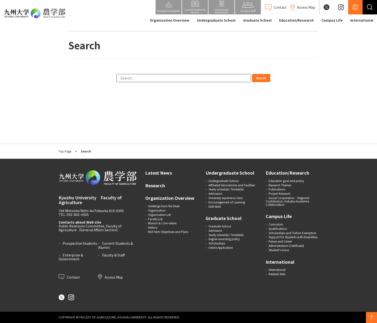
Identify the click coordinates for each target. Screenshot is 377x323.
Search (261, 78)
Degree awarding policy (224, 239)
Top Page (65, 151)
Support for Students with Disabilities (293, 237)
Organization (157, 210)
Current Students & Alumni (115, 245)
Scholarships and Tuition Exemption (292, 233)
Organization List (159, 215)
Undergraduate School (216, 20)
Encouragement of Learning (226, 202)
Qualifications (278, 228)
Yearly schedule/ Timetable (226, 189)
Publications (277, 189)
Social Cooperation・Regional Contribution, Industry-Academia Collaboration (287, 201)
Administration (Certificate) (286, 246)
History (152, 227)
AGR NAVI (214, 206)
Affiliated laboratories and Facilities (231, 185)
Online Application (220, 247)
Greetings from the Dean (164, 206)
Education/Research (296, 20)
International (361, 20)
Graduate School (257, 20)
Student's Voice (279, 250)
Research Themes (280, 185)
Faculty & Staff (113, 255)
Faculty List (155, 219)
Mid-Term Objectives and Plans (168, 232)
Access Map (110, 276)
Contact (69, 276)
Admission (215, 193)
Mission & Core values (162, 223)
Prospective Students (80, 243)
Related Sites (277, 274)
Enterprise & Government (71, 257)
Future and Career (280, 241)
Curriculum (276, 224)
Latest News (158, 173)
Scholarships (216, 243)
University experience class (225, 198)
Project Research (279, 193)
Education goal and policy (286, 181)
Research (155, 185)
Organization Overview (169, 20)
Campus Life (332, 20)
